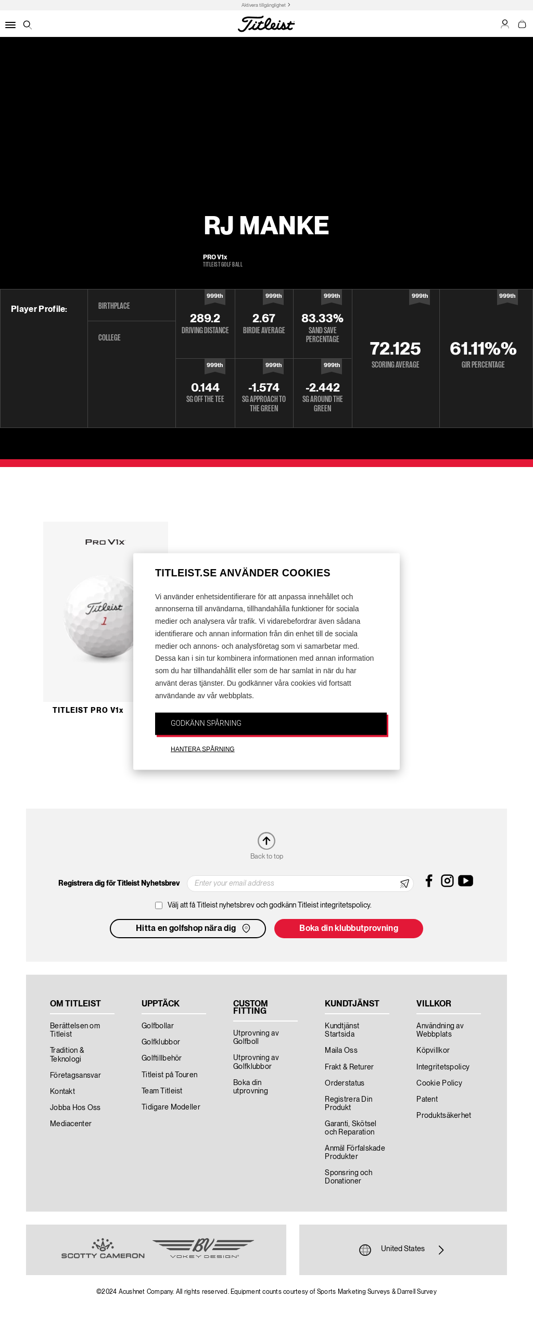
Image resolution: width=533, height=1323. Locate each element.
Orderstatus (344, 1083)
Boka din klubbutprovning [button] (348, 929)
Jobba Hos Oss (75, 1108)
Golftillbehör (162, 1058)
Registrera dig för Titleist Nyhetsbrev (119, 883)
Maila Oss (341, 1051)
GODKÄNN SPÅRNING (206, 723)
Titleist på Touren (169, 1075)
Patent (427, 1100)
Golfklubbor (161, 1042)
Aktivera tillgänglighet (264, 5)
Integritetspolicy (442, 1067)
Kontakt (62, 1092)
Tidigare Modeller (171, 1107)
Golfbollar (158, 1026)
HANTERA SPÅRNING (203, 749)
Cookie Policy (439, 1083)
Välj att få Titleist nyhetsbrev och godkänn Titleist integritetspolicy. (270, 905)
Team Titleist (162, 1091)
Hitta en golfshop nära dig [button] (194, 928)
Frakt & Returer (349, 1067)
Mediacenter (71, 1124)
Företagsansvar (75, 1076)
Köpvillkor (433, 1051)
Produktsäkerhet (443, 1116)
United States (403, 1250)
